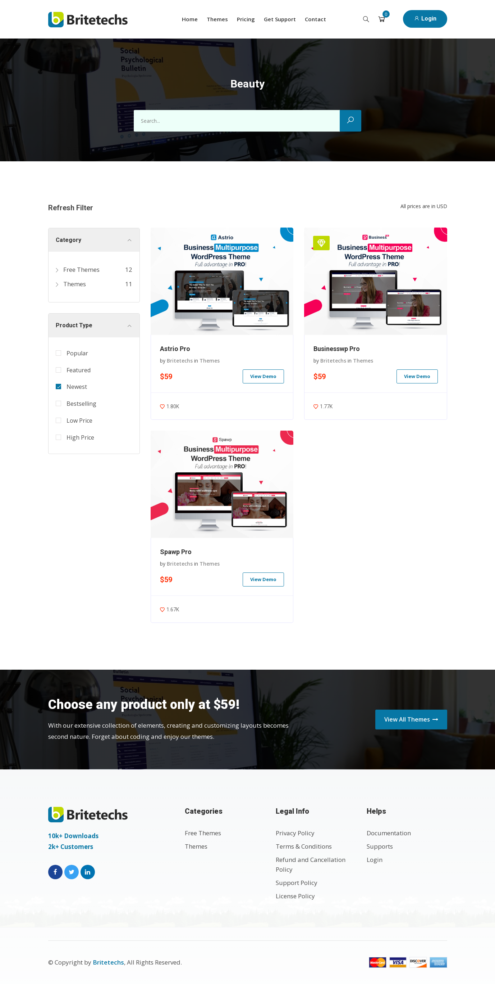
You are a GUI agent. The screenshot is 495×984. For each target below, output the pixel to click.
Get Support (280, 19)
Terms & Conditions (304, 846)
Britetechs (180, 360)
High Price (80, 437)
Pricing (246, 19)
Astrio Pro (175, 348)
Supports (380, 846)
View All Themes (411, 719)
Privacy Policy (295, 833)
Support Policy (296, 883)
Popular (77, 353)
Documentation (389, 833)
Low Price (79, 420)
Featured (79, 370)
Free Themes (78, 269)
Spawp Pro (176, 552)
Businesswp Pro (336, 348)
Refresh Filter (70, 207)
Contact (315, 19)
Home (190, 19)
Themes (217, 19)
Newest (77, 387)
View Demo (263, 376)
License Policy (295, 896)
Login (425, 18)
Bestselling (81, 404)
